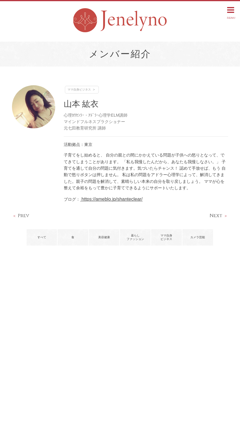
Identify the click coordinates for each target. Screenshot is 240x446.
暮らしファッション (135, 237)
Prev (23, 215)
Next (216, 215)
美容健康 (104, 237)
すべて (41, 237)
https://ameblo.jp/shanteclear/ (111, 199)
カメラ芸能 (197, 237)
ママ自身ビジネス (79, 89)
